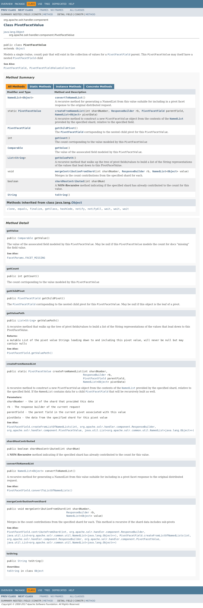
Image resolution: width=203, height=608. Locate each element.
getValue (61, 147)
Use (40, 4)
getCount (61, 138)
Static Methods (40, 86)
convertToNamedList (68, 97)
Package (20, 4)
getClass (51, 208)
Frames (44, 10)
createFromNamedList (69, 110)
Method (48, 14)
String (19, 157)
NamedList (14, 97)
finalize (36, 208)
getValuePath (64, 157)
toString (61, 194)
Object (20, 48)
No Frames (57, 10)
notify (80, 208)
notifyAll (94, 208)
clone (11, 208)
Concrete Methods (99, 86)
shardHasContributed (69, 181)
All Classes (77, 10)
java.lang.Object (14, 31)
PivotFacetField (153, 110)
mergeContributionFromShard (75, 171)
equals (22, 208)
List (11, 157)
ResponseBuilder (122, 110)
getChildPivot (65, 128)
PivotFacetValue (29, 110)
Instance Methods (68, 86)
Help (71, 4)
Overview (7, 4)
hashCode (66, 208)
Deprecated (59, 4)
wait (107, 208)
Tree (47, 4)
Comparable (15, 147)
